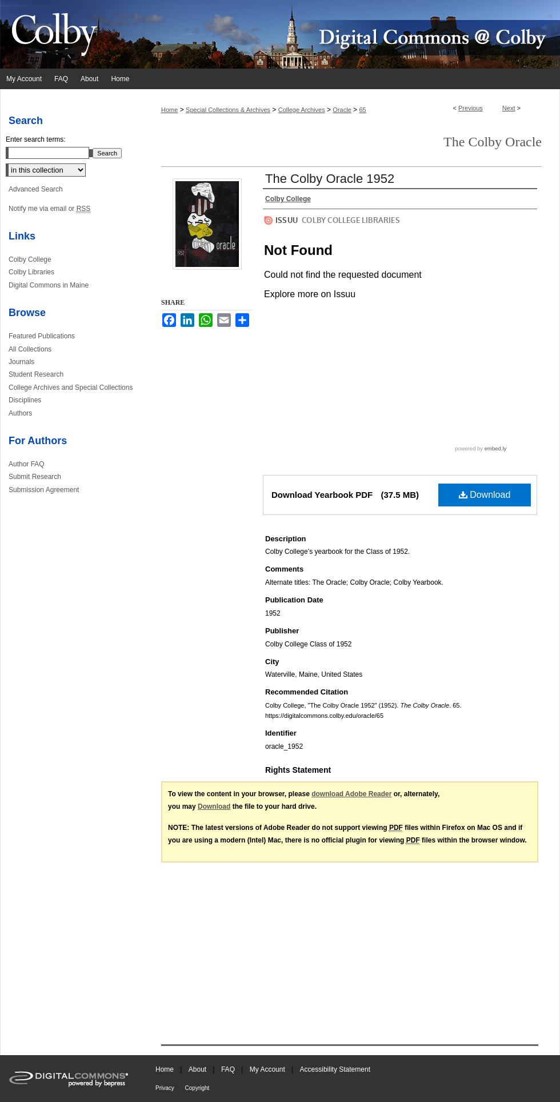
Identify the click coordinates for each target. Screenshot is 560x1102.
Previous (470, 108)
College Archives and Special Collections (71, 388)
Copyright (197, 1088)
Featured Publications (42, 336)
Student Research (36, 374)
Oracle (342, 109)
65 (362, 109)
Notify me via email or (49, 209)
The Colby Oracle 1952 (329, 178)
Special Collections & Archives (228, 109)
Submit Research (35, 477)
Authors (20, 413)
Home (169, 109)
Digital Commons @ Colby (348, 34)
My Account (268, 1069)
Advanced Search (36, 189)
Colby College (30, 259)
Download (485, 495)
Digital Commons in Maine (49, 285)
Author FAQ (27, 464)
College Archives (301, 109)
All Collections (30, 349)
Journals (21, 362)
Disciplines (25, 400)
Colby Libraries (31, 272)
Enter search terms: (36, 139)
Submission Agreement (44, 490)
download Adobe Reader (351, 794)
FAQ (229, 1069)
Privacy (165, 1088)
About (199, 1069)
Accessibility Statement (335, 1069)
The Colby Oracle (492, 141)
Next (508, 108)
